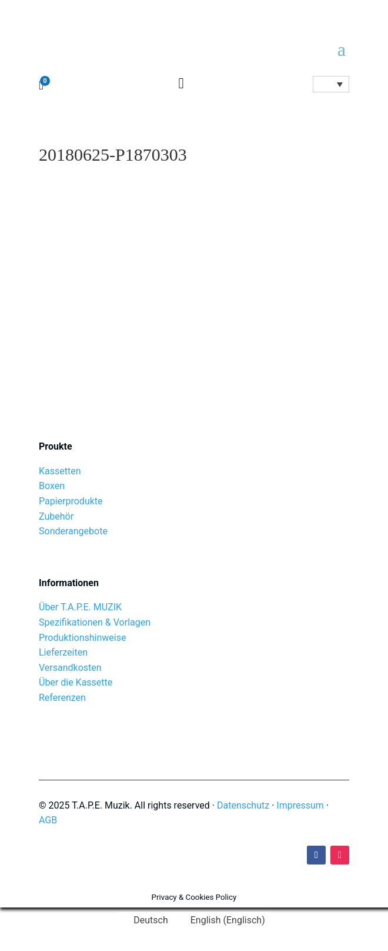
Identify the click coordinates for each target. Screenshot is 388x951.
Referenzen (62, 697)
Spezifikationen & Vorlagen (94, 622)
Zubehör (56, 516)
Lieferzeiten (63, 652)
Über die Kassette (75, 682)
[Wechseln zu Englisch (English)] (222, 920)
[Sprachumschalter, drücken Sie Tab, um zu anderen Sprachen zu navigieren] (331, 84)
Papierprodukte (71, 501)
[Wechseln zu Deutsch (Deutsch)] (145, 920)
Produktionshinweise (82, 637)
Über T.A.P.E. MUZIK (80, 607)
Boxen (52, 485)
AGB (48, 820)
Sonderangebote (73, 531)
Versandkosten (70, 667)
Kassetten (60, 471)
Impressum (300, 805)
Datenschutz (243, 805)
